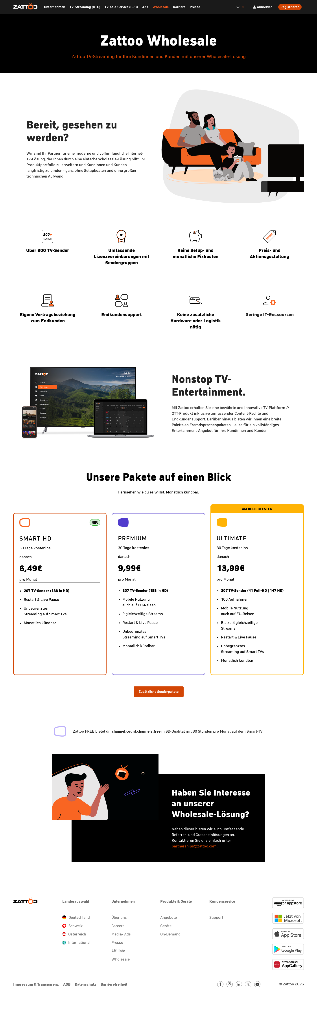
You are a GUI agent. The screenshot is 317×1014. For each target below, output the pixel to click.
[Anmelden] (262, 7)
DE (240, 7)
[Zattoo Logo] (25, 6)
